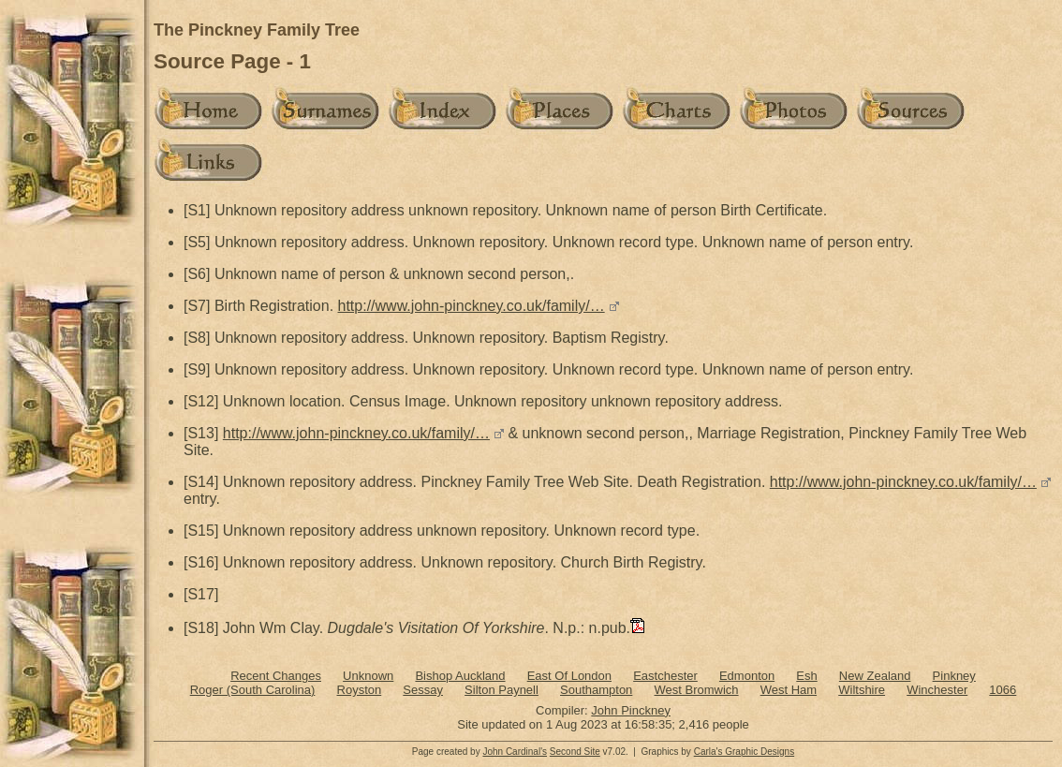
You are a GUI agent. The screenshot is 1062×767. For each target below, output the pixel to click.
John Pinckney (631, 710)
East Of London (569, 676)
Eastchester (665, 676)
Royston (359, 690)
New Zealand (875, 676)
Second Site (575, 751)
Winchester (937, 690)
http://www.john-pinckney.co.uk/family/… (471, 306)
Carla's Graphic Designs (744, 751)
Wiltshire (861, 690)
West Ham (788, 690)
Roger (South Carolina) (253, 690)
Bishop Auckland (460, 676)
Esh (806, 676)
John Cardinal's (514, 751)
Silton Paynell (501, 690)
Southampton (596, 690)
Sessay (423, 690)
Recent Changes (275, 676)
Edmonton (746, 676)
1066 (1002, 690)
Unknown (368, 676)
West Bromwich (696, 690)
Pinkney (954, 676)
